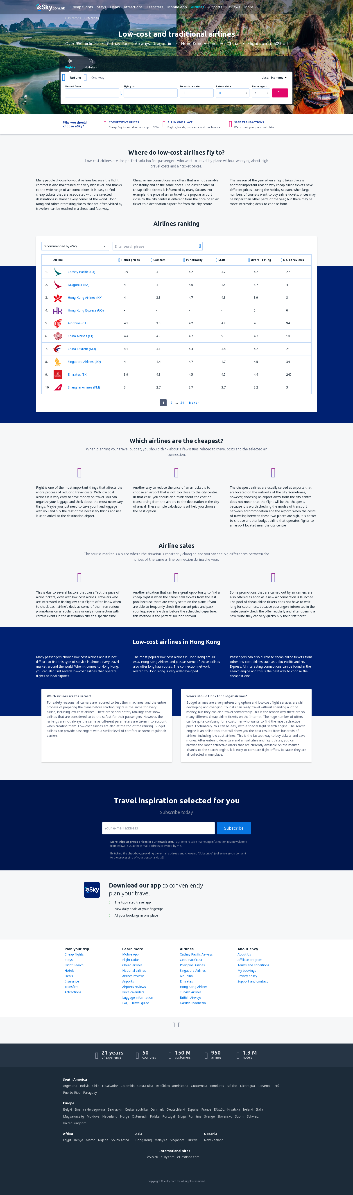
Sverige (209, 1116)
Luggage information (137, 997)
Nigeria (103, 1140)
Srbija (182, 1116)
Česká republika (136, 1109)
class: (265, 77)
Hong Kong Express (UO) (78, 310)
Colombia (128, 1086)
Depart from (73, 86)
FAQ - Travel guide (135, 1003)
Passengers (259, 86)
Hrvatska (233, 1109)
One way (97, 77)
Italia (259, 1109)
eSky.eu (152, 1157)
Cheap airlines (132, 965)
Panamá (264, 1086)
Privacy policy (247, 976)
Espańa (193, 1109)
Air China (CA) (70, 323)
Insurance (72, 981)
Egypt (67, 1140)
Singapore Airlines (193, 970)
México (232, 1086)
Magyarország (73, 1116)
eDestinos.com (188, 1157)
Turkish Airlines (190, 992)
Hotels (69, 970)
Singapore (177, 1140)
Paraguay (90, 1092)
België (67, 1109)
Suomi (239, 1116)
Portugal (168, 1116)
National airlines (134, 970)
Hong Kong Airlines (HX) (77, 297)
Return (75, 77)
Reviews (233, 7)
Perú (275, 1086)
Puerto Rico (71, 1092)
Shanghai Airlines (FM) (76, 387)
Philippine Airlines (192, 965)
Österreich (139, 1116)
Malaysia (160, 1140)
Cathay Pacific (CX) (74, 271)
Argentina (70, 1086)
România (194, 1116)
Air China (186, 976)
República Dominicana (172, 1086)
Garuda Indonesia (193, 1003)
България (115, 1109)
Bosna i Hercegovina (90, 1109)
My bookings (247, 970)
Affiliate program (250, 960)
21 (182, 402)
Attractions (133, 7)
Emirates (186, 981)
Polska (155, 1116)
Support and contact (253, 981)
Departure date (190, 86)
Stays (101, 7)
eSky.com (167, 1157)
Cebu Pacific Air (191, 960)
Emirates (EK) (70, 374)
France (206, 1109)
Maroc (90, 1140)
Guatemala (199, 1086)
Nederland (109, 1116)
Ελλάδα (219, 1109)
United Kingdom (74, 1123)
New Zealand (213, 1140)
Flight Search (74, 965)
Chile (95, 1086)
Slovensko (224, 1116)
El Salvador (110, 1086)
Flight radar (130, 960)
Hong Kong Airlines (194, 987)
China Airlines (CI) (73, 336)
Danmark (157, 1109)
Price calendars (133, 992)
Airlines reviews (133, 976)
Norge (124, 1116)
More (248, 7)
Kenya (78, 1140)
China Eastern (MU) (74, 348)
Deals (115, 7)
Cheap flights (81, 7)
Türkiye (192, 1140)
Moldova (93, 1116)
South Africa (120, 1140)
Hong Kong (143, 1140)
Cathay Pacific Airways (196, 954)
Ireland (248, 1109)
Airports (215, 7)
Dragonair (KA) (71, 284)
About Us (244, 954)
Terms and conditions (253, 965)
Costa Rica (145, 1086)
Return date (223, 86)
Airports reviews (134, 987)
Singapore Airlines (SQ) (77, 361)
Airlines (197, 7)
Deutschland (176, 1109)
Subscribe (234, 828)
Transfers (155, 7)
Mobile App (177, 7)
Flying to (129, 86)
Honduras (217, 1086)
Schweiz (253, 1116)
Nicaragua (247, 1086)
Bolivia (85, 1086)
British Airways (190, 997)
